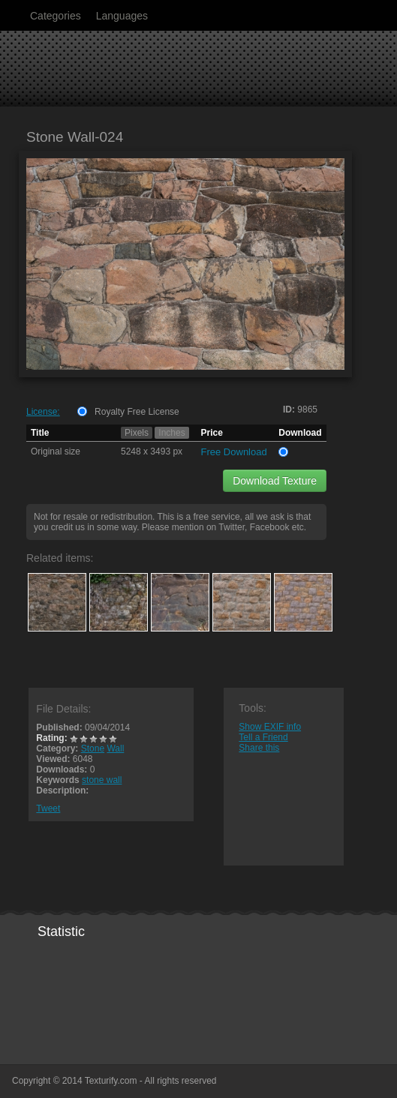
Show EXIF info (270, 727)
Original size (55, 451)
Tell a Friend (263, 737)
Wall (115, 748)
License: (43, 411)
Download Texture (275, 481)
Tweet (48, 808)
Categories (55, 16)
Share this (259, 747)
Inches (171, 433)
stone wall (102, 780)
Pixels (137, 433)
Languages (122, 16)
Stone (92, 748)
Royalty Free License (137, 411)
